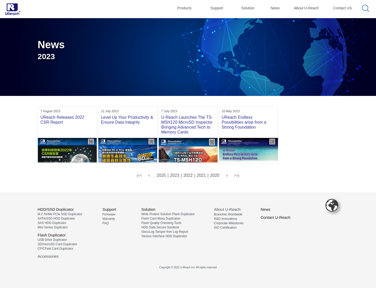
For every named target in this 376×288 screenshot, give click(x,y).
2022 (188, 175)
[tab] (184, 9)
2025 (161, 175)
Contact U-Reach (275, 217)
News (265, 209)
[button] (139, 175)
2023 (174, 175)
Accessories (48, 256)
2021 (201, 175)
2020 (214, 175)
